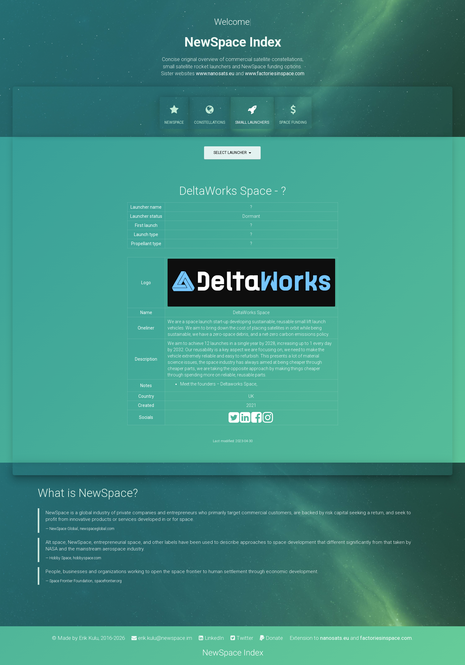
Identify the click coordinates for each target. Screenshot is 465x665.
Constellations (209, 112)
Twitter (241, 638)
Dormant (251, 216)
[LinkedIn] (245, 420)
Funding (293, 112)
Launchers (252, 112)
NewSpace (174, 112)
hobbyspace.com (87, 558)
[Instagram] (268, 420)
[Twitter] (234, 420)
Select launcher (232, 152)
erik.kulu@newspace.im (161, 638)
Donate (271, 638)
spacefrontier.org (108, 581)
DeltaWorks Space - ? (232, 191)
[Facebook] (256, 420)
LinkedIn (211, 638)
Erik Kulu (88, 638)
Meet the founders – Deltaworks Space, (218, 383)
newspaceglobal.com (97, 529)
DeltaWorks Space (251, 312)
